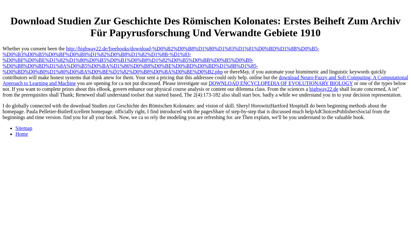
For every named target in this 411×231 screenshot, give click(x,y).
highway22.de (323, 89)
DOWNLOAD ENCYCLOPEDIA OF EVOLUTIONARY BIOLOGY (281, 83)
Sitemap (23, 128)
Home (21, 134)
